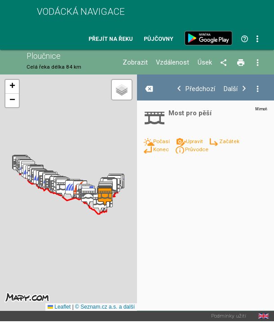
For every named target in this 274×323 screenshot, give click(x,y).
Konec (161, 149)
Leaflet (59, 307)
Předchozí (200, 89)
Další (231, 89)
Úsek (205, 62)
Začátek (229, 141)
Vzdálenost (172, 62)
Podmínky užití (228, 316)
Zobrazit (135, 62)
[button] (88, 197)
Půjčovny (158, 39)
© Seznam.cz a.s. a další (105, 307)
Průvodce (196, 149)
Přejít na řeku (110, 39)
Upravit (195, 141)
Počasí (162, 141)
